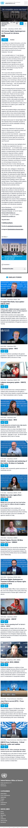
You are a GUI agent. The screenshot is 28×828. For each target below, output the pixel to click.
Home (2, 811)
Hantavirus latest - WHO (9, 420)
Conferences (4, 802)
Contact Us (3, 818)
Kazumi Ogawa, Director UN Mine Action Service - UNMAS (12, 541)
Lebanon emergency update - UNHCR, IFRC (13, 383)
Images (2, 799)
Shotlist (12, 39)
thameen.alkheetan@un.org (8, 212)
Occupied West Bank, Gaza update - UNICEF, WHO (13, 303)
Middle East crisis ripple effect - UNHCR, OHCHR (11, 496)
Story (4, 39)
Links (2, 817)
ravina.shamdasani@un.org (8, 209)
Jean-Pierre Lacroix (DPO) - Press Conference (12, 702)
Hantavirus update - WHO (9, 348)
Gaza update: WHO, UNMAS (10, 662)
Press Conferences (5, 795)
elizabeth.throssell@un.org (8, 216)
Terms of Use (4, 820)
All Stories (3, 804)
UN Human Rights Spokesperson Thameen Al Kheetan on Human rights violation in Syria (13, 581)
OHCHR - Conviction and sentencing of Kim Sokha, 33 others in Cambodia (14, 462)
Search (2, 813)
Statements (3, 797)
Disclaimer (3, 822)
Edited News (4, 793)
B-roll (2, 800)
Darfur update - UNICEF (8, 619)
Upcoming (3, 815)
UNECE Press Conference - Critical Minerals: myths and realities (12, 743)
